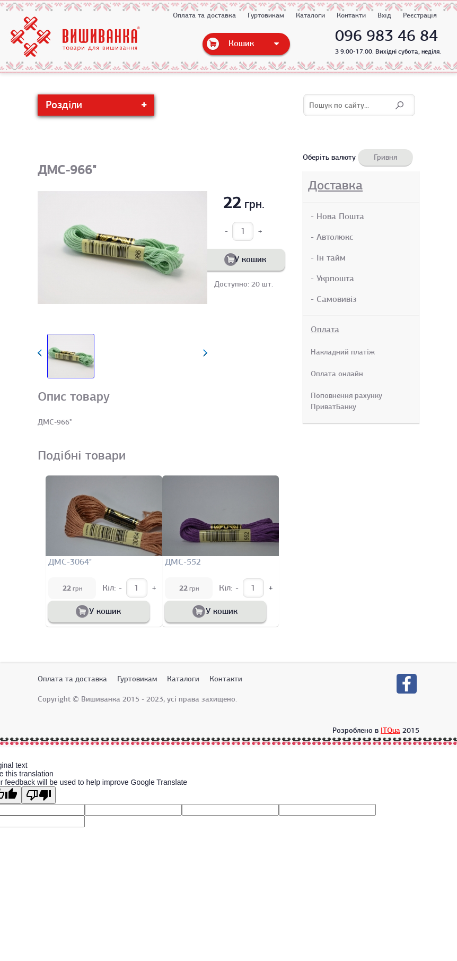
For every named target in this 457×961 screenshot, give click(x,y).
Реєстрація (420, 15)
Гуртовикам (266, 15)
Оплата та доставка (204, 15)
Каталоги (310, 15)
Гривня (385, 157)
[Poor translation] (39, 793)
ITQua (390, 728)
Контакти (351, 15)
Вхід (384, 15)
